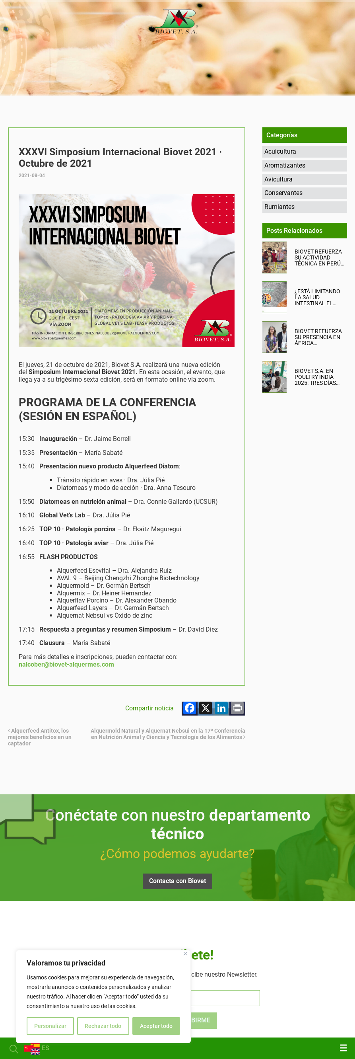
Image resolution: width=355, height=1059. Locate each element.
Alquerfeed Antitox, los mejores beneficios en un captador (40, 737)
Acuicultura (280, 151)
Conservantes (283, 193)
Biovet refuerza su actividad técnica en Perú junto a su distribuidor (318, 258)
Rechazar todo (103, 1026)
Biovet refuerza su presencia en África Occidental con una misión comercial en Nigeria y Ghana (318, 337)
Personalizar (50, 1026)
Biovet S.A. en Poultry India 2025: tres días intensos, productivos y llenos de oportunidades (317, 377)
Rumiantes (279, 207)
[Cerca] (185, 954)
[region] (103, 996)
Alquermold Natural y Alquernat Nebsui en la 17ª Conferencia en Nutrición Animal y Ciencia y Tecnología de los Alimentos (168, 733)
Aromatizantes (284, 165)
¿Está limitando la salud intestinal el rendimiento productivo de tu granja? (320, 297)
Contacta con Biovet (177, 881)
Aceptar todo (156, 1026)
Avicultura (278, 179)
